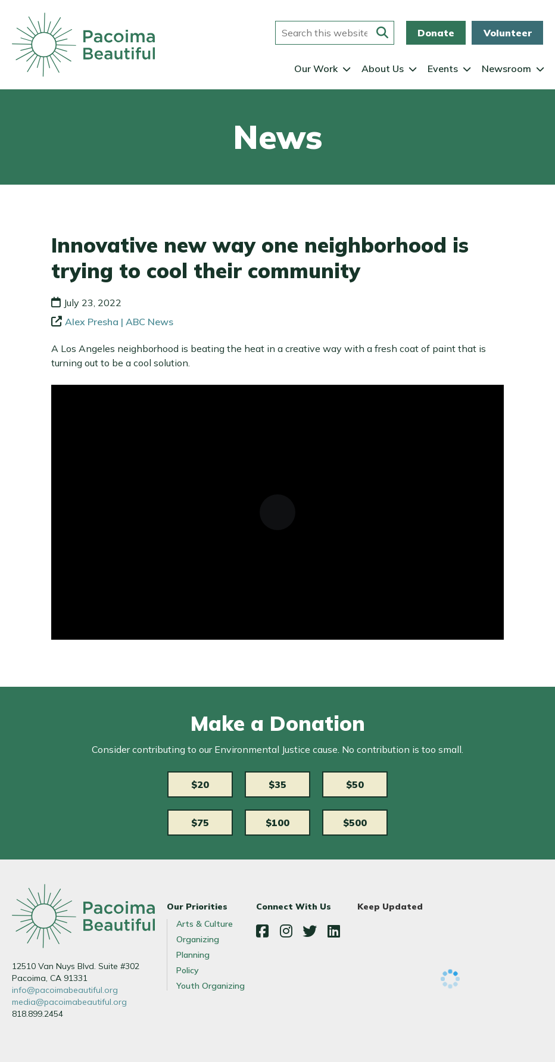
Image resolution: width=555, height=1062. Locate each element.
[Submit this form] (382, 33)
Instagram (286, 931)
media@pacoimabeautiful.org (69, 1001)
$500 (355, 823)
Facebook (262, 931)
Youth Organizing (210, 986)
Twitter (310, 931)
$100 (277, 823)
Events (443, 68)
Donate (435, 33)
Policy (187, 970)
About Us (382, 68)
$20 (200, 784)
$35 (277, 784)
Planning (193, 955)
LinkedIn (333, 931)
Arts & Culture (204, 924)
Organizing (197, 939)
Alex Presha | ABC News (119, 322)
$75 (200, 823)
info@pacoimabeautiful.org (65, 990)
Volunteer (508, 33)
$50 (355, 784)
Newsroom (506, 68)
